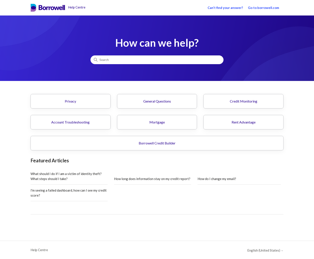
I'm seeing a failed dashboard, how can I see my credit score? (69, 192)
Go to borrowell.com (263, 8)
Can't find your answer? (225, 8)
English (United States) (265, 250)
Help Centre (39, 250)
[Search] (157, 59)
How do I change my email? (217, 179)
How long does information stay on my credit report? (152, 179)
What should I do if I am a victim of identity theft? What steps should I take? (66, 176)
